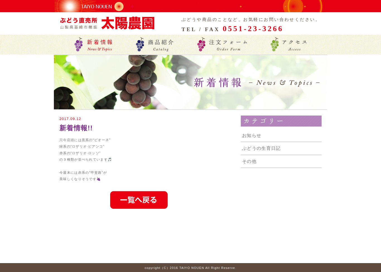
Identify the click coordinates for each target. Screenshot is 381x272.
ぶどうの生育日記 (261, 148)
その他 (249, 161)
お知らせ (251, 135)
